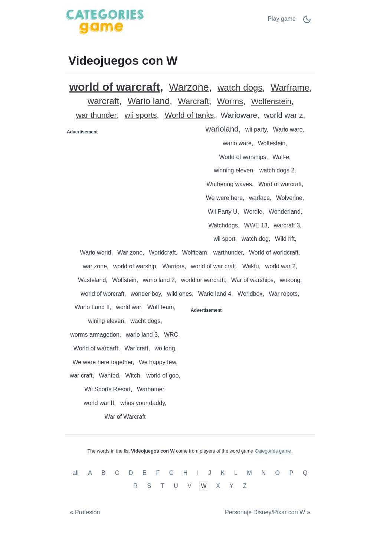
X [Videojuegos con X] (218, 486)
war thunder (96, 115)
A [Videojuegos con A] (90, 473)
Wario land (148, 101)
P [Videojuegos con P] (291, 473)
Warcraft (193, 102)
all (76, 473)
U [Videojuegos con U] (176, 486)
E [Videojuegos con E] (144, 473)
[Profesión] (84, 513)
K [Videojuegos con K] (223, 473)
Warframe (290, 88)
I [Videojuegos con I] (198, 473)
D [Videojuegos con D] (131, 473)
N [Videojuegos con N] (263, 473)
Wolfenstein (271, 102)
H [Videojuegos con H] (185, 473)
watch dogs (239, 88)
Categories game (273, 451)
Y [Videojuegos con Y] (232, 486)
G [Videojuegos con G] (171, 473)
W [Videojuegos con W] (204, 486)
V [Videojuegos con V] (189, 486)
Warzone (189, 87)
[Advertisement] (128, 184)
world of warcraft (114, 87)
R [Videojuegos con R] (135, 486)
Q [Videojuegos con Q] (305, 473)
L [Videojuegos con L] (236, 473)
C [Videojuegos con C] (117, 473)
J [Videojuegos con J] (209, 473)
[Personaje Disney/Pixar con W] (268, 513)
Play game (282, 19)
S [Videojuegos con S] (149, 486)
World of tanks (189, 115)
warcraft (103, 101)
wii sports (141, 115)
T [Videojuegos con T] (162, 486)
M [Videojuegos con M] (249, 473)
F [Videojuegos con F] (158, 473)
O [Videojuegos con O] (277, 473)
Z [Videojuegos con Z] (245, 486)
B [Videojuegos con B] (103, 473)
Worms (230, 102)
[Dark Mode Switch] (307, 21)
